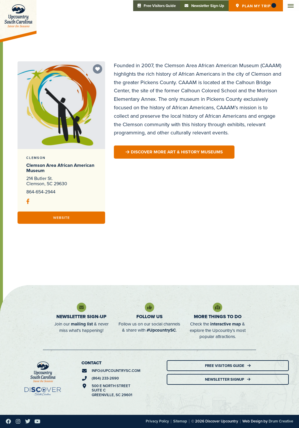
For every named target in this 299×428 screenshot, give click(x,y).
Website (61, 217)
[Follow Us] (149, 307)
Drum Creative (281, 421)
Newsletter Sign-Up (81, 316)
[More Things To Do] (217, 307)
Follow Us (149, 316)
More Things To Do (217, 316)
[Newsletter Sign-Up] (81, 307)
